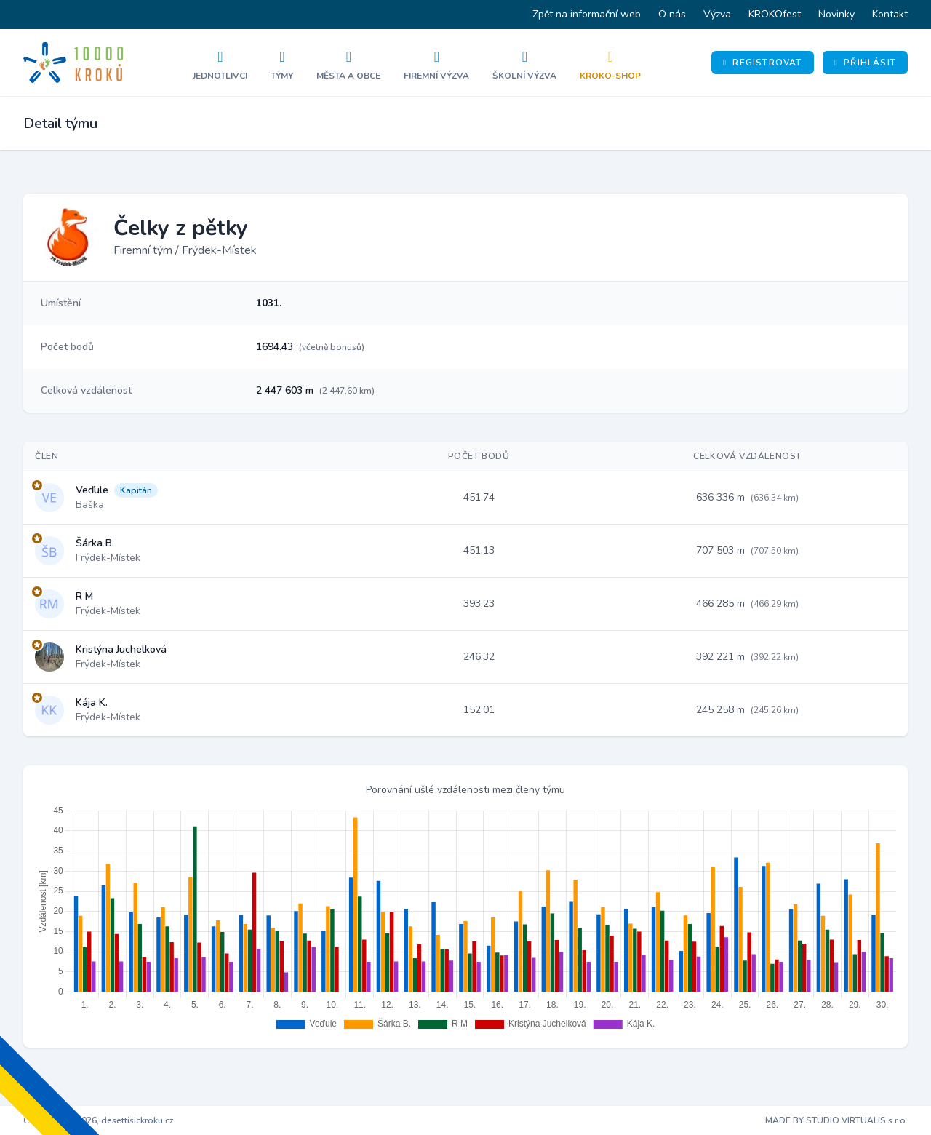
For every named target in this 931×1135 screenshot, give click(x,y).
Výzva (717, 14)
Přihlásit (865, 62)
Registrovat (762, 62)
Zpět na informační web (586, 14)
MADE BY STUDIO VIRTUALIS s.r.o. (836, 1120)
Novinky (836, 14)
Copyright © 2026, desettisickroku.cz (98, 1120)
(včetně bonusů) (331, 347)
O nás (672, 14)
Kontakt (890, 14)
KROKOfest (774, 14)
